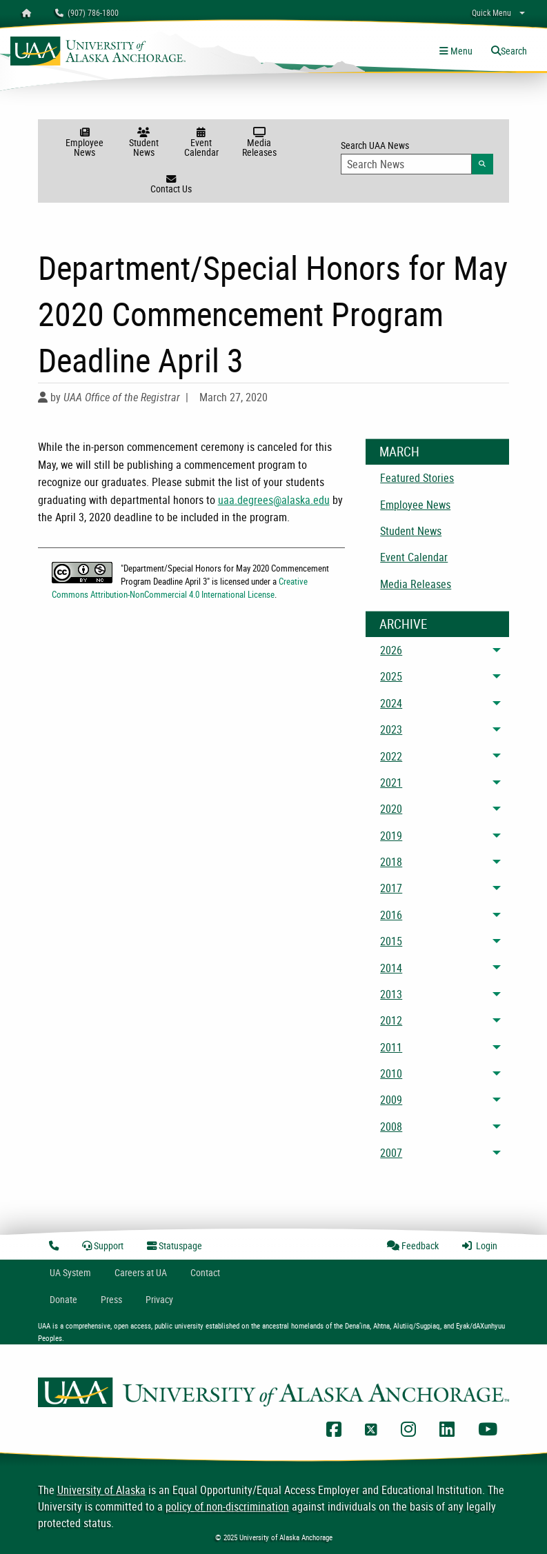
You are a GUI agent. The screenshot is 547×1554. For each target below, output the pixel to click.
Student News (144, 143)
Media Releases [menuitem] (415, 584)
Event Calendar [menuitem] (414, 557)
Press (111, 1299)
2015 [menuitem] (391, 941)
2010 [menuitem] (391, 1073)
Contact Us (171, 184)
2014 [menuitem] (391, 968)
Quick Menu (491, 12)
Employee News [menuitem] (415, 504)
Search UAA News (417, 156)
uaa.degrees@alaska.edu (274, 499)
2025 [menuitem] (391, 676)
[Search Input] (406, 164)
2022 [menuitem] (391, 756)
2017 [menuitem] (391, 888)
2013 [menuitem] (391, 994)
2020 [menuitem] (391, 808)
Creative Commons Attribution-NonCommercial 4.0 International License (180, 588)
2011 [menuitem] (391, 1047)
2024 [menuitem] (391, 703)
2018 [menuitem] (391, 861)
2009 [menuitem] (391, 1099)
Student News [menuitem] (410, 530)
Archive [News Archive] (403, 624)
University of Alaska (101, 1489)
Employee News (84, 143)
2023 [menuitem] (391, 729)
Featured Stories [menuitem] (417, 477)
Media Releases (259, 143)
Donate (63, 1299)
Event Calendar (201, 143)
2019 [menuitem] (391, 835)
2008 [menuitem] (391, 1126)
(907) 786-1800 (87, 12)
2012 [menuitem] (391, 1020)
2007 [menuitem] (391, 1152)
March (399, 452)
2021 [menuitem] (391, 782)
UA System (70, 1272)
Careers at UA (141, 1272)
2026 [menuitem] (391, 650)
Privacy (159, 1299)
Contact (205, 1272)
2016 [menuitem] (391, 914)
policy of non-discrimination (227, 1506)
